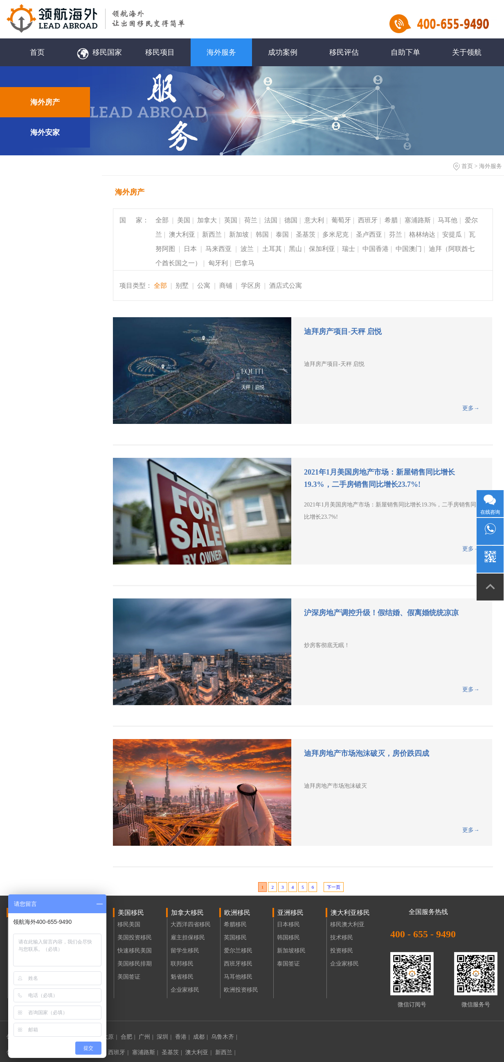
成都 (200, 1037)
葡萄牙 (341, 220)
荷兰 (250, 220)
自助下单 (405, 52)
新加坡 (239, 234)
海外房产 (45, 102)
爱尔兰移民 (238, 951)
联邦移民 (182, 964)
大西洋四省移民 (191, 924)
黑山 (295, 248)
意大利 (314, 220)
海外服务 (221, 52)
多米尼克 (335, 234)
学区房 (251, 285)
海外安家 (45, 132)
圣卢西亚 (369, 234)
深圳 (164, 1037)
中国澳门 (409, 248)
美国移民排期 (134, 964)
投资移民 (341, 951)
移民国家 (98, 52)
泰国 (282, 234)
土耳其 (272, 248)
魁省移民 (182, 977)
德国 (290, 220)
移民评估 (344, 52)
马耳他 (447, 220)
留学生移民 (185, 951)
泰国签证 (288, 964)
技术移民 (341, 937)
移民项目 (160, 52)
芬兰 (395, 234)
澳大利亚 (182, 234)
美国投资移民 (134, 937)
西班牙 (368, 220)
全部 (162, 220)
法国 (270, 220)
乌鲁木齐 (224, 1037)
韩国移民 (288, 937)
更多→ (470, 408)
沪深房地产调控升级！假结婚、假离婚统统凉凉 (381, 613)
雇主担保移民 (188, 937)
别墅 (182, 285)
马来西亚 (219, 248)
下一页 (333, 887)
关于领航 (467, 52)
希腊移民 (235, 924)
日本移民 (288, 924)
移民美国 (128, 924)
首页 (37, 52)
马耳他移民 (238, 977)
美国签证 (128, 977)
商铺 (225, 285)
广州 (146, 1037)
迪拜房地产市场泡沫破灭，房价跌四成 (366, 753)
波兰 (248, 248)
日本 (191, 248)
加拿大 (207, 220)
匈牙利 (218, 263)
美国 (183, 220)
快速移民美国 (134, 951)
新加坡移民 (291, 951)
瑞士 (348, 248)
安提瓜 (452, 234)
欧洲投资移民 (241, 990)
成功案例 (282, 52)
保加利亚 (322, 248)
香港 (182, 1037)
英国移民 (235, 937)
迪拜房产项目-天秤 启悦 (343, 331)
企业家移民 (185, 990)
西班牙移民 (238, 964)
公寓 (203, 285)
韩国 (262, 234)
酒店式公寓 (285, 285)
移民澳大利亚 (347, 924)
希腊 (391, 220)
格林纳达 (422, 234)
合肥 (128, 1037)
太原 (109, 1037)
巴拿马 (244, 263)
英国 (230, 220)
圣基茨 (305, 234)
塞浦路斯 (418, 220)
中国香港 (375, 248)
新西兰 (212, 234)
